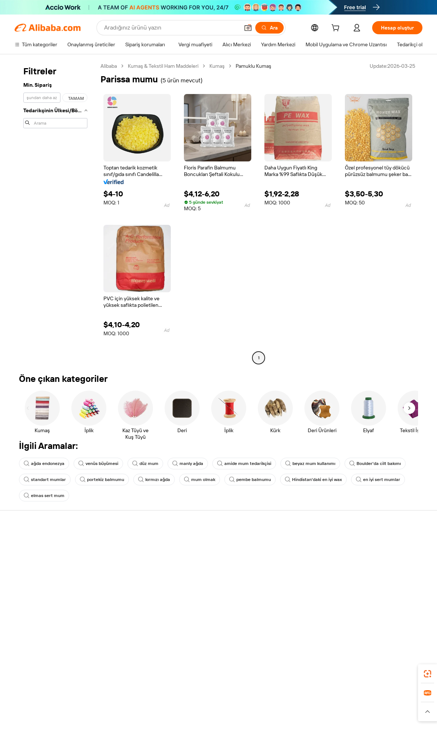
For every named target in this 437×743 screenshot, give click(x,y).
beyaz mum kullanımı (310, 463)
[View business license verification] (281, 729)
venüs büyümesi (98, 463)
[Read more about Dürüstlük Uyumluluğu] (366, 715)
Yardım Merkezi (32, 544)
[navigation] (55, 212)
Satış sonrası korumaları (124, 585)
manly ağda (187, 463)
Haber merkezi (366, 571)
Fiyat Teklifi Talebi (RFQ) (208, 552)
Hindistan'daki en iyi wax (313, 479)
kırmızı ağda (154, 479)
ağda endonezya (44, 463)
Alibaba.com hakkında (374, 544)
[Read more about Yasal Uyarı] (103, 715)
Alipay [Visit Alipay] (207, 704)
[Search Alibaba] (171, 28)
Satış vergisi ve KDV (204, 579)
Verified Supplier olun (290, 571)
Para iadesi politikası (120, 557)
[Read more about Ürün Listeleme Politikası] (148, 715)
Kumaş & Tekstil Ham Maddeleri (163, 66)
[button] (248, 27)
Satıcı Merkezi (281, 557)
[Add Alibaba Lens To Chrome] (112, 671)
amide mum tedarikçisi (244, 463)
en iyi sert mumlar (378, 479)
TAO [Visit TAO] (285, 704)
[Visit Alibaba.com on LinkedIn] (364, 614)
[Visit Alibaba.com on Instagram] (385, 614)
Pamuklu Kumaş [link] (253, 66)
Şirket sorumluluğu (371, 557)
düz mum (145, 463)
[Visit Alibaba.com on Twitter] (374, 614)
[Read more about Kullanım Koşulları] (315, 715)
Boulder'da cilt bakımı (375, 463)
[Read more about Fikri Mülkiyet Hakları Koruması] (216, 715)
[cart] (336, 29)
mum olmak (199, 479)
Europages (334, 704)
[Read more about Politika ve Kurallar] (66, 715)
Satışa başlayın (282, 544)
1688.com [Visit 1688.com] (134, 704)
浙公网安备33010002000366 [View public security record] (322, 729)
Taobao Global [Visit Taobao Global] (258, 704)
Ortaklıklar (277, 585)
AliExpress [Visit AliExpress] (105, 704)
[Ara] (269, 28)
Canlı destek (29, 557)
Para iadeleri (28, 585)
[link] (427, 673)
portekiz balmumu (102, 479)
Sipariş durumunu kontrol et (46, 571)
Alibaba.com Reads (203, 593)
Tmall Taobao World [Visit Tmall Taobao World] (173, 704)
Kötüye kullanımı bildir (39, 599)
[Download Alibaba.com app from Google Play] (397, 671)
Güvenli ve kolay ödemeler (128, 544)
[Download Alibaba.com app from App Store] (344, 671)
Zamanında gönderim (122, 571)
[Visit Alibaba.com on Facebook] (353, 614)
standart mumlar (45, 479)
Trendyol (306, 704)
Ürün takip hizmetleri (121, 599)
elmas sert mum (44, 495)
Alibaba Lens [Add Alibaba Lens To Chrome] (53, 671)
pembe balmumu (250, 479)
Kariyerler (360, 585)
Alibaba (109, 66)
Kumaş (217, 66)
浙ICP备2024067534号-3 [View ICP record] (394, 729)
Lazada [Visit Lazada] (228, 704)
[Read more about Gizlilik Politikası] (273, 715)
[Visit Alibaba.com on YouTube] (396, 614)
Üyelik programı (199, 565)
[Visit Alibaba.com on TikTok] (407, 614)
